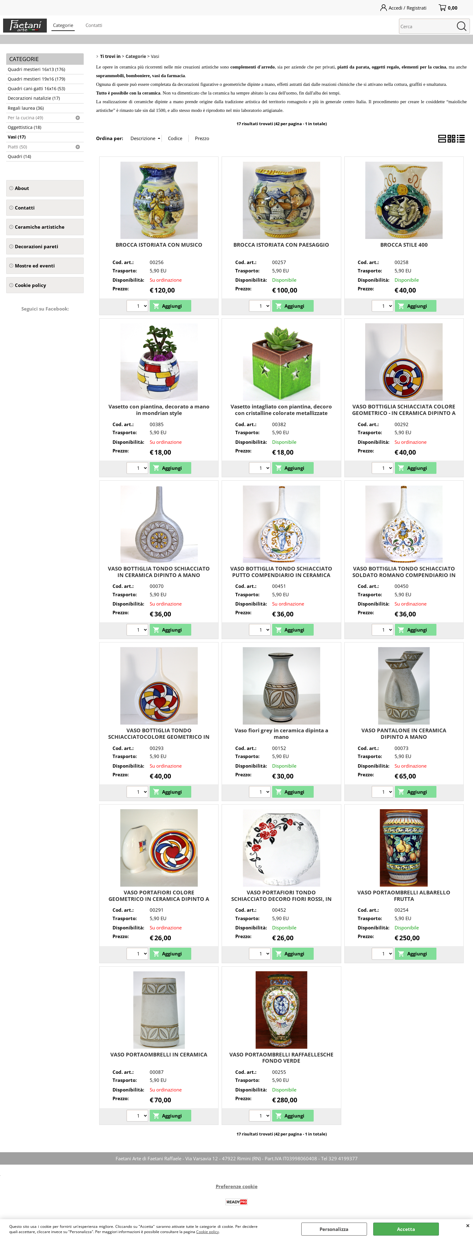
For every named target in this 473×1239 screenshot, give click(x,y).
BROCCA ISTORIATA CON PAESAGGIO (281, 244)
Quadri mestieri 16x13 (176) (36, 69)
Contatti (94, 25)
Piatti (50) (17, 147)
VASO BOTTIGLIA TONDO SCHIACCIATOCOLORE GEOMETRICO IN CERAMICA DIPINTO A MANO (159, 737)
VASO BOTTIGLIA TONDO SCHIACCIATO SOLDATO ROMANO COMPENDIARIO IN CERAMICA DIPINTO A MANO (404, 575)
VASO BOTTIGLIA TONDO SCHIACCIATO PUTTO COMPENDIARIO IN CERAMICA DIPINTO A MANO (281, 575)
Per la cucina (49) (25, 118)
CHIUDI (468, 1225)
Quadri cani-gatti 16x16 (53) (36, 88)
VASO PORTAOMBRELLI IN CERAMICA (158, 1054)
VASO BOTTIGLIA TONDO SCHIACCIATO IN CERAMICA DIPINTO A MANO (159, 572)
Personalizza (334, 1229)
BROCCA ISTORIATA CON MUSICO (159, 244)
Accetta (406, 1229)
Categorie (63, 25)
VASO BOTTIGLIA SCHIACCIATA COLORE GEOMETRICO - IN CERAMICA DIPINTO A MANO (404, 413)
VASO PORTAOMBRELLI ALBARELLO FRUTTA (403, 895)
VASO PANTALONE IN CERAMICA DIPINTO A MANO (403, 733)
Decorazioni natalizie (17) (34, 98)
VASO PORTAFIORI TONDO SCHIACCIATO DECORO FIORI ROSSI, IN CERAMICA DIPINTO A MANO (281, 899)
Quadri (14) (19, 156)
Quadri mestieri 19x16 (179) (36, 79)
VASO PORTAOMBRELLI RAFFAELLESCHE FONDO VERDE (281, 1058)
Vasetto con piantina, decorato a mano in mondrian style (159, 410)
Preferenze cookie (237, 1186)
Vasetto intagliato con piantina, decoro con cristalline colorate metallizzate (281, 410)
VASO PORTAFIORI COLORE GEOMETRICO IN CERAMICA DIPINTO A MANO (158, 899)
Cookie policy (207, 1231)
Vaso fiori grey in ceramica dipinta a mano (281, 733)
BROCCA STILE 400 (404, 244)
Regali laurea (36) (26, 108)
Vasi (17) (17, 137)
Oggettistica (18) (24, 127)
